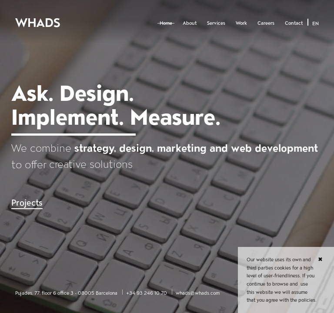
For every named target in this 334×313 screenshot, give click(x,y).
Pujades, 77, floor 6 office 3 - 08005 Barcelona (66, 293)
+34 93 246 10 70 (146, 293)
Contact (294, 23)
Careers (265, 23)
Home (166, 23)
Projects (27, 203)
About (190, 23)
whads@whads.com (198, 293)
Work (241, 23)
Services (216, 23)
